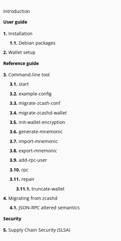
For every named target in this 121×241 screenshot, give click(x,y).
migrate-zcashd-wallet (38, 113)
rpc (19, 170)
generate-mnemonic (36, 131)
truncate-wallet (40, 189)
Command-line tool (26, 74)
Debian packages (32, 43)
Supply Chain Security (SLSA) (36, 230)
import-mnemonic (34, 141)
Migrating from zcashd (30, 198)
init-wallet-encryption (37, 122)
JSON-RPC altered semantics (45, 207)
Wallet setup (19, 52)
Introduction (16, 11)
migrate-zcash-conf (35, 103)
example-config (31, 94)
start (19, 84)
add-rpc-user (28, 160)
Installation (18, 33)
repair (22, 179)
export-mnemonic (33, 151)
